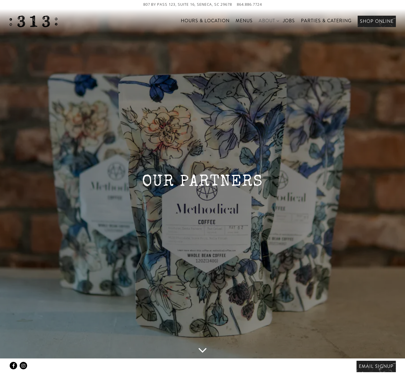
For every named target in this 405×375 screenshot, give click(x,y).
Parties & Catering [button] (326, 20)
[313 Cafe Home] (33, 21)
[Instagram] (23, 365)
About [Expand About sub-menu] (268, 20)
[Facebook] (13, 365)
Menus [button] (244, 20)
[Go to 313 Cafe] (187, 4)
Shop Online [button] (377, 21)
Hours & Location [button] (205, 20)
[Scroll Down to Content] (202, 349)
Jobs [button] (289, 20)
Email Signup (376, 366)
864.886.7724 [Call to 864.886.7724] (249, 4)
